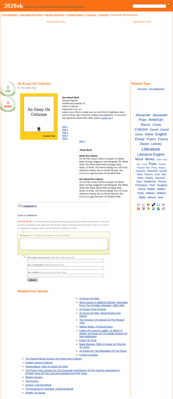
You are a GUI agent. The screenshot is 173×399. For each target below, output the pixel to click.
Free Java (142, 88)
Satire (140, 174)
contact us (106, 118)
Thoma (162, 181)
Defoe (149, 134)
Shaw (140, 177)
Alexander (143, 115)
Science (148, 174)
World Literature (55, 14)
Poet (138, 164)
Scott (157, 174)
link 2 (65, 129)
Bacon (146, 124)
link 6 (82, 141)
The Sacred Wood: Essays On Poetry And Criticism (53, 361)
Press (154, 167)
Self (163, 174)
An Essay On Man (89, 300)
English (161, 134)
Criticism (141, 129)
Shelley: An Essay (35, 395)
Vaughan (162, 185)
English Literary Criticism (39, 364)
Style (139, 181)
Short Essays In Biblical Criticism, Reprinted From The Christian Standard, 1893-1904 (103, 306)
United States (75, 14)
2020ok (13, 5)
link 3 (65, 132)
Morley (150, 159)
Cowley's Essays (88, 357)
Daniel (154, 129)
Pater (165, 160)
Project (162, 167)
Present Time (143, 167)
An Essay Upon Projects (92, 311)
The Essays (31, 383)
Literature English (151, 154)
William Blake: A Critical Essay (96, 329)
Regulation (141, 171)
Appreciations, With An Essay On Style (46, 368)
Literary (156, 143)
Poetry (144, 164)
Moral (139, 159)
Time (152, 185)
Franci (151, 139)
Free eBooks (9, 14)
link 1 (65, 126)
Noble (159, 160)
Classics (91, 14)
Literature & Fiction (31, 14)
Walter (151, 189)
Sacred (163, 171)
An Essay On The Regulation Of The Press (103, 353)
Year (160, 197)
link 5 (65, 138)
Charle (156, 124)
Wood (152, 197)
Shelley (149, 177)
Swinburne (150, 181)
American (156, 120)
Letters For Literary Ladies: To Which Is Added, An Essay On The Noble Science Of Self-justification (103, 335)
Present (162, 164)
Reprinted (152, 171)
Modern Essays (33, 379)
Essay (139, 139)
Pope (152, 164)
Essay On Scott (87, 342)
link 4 (65, 135)
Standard (160, 177)
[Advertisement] (55, 52)
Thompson (141, 185)
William (150, 193)
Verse (141, 189)
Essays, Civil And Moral (38, 387)
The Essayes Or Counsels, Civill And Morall (49, 391)
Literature (151, 149)
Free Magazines (156, 88)
